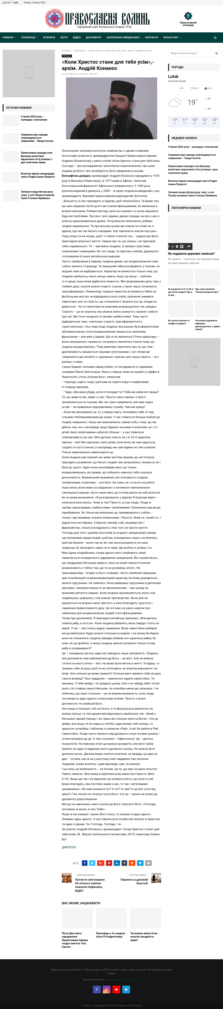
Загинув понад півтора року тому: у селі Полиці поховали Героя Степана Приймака (37, 194)
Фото (64, 37)
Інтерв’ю (49, 37)
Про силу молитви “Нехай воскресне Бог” (207, 290)
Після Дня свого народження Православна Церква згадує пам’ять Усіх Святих (75, 940)
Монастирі (170, 37)
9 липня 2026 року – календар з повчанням (193, 146)
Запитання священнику (123, 37)
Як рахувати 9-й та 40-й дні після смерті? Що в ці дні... (180, 292)
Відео (77, 37)
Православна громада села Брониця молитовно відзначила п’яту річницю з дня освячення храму (193, 169)
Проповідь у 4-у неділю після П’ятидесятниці (110, 935)
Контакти (151, 37)
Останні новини (19, 107)
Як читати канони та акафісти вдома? (179, 322)
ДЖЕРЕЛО (69, 847)
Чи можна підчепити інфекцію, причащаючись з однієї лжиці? (207, 325)
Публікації (28, 37)
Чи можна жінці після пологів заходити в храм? (143, 937)
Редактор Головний (78, 74)
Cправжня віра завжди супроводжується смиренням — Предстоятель (37, 137)
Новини (8, 37)
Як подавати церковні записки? (191, 253)
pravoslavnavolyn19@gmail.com (122, 979)
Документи (93, 37)
